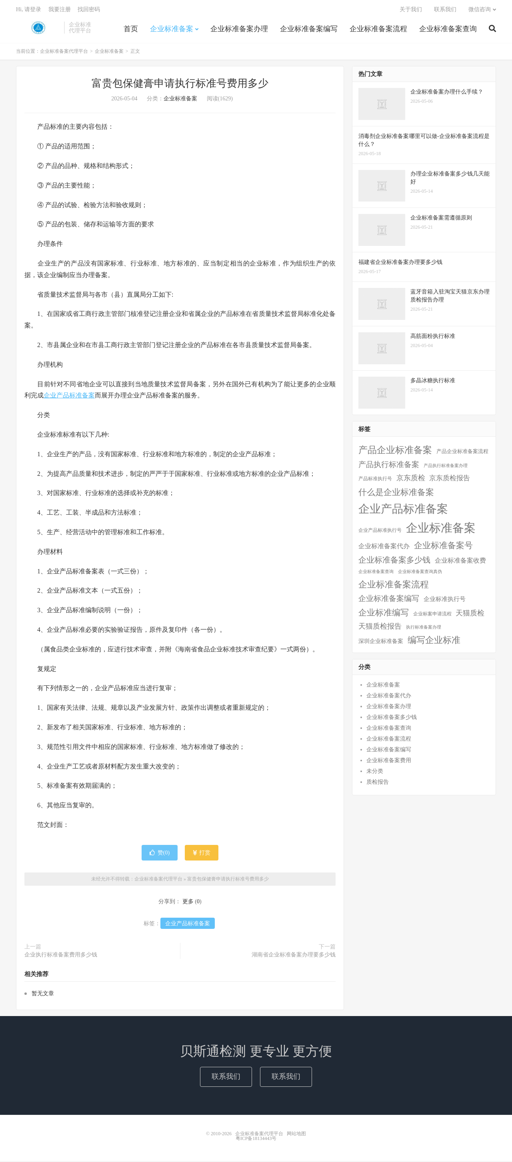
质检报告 (377, 783)
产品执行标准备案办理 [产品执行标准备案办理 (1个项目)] (446, 467)
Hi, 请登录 (28, 10)
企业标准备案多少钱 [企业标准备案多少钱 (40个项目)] (394, 561)
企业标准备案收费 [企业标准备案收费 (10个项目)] (460, 561)
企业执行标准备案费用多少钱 (60, 956)
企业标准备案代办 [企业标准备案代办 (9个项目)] (384, 547)
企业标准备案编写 (309, 30)
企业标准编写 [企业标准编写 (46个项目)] (383, 613)
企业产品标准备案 (69, 396)
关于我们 (411, 10)
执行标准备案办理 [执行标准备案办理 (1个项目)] (423, 629)
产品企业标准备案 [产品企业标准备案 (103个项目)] (395, 451)
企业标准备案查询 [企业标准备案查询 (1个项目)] (376, 573)
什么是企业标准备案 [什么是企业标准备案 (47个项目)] (396, 493)
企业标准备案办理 (239, 30)
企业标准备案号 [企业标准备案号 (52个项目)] (443, 546)
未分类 (374, 772)
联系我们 (445, 10)
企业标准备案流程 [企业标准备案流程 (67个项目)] (393, 586)
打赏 (202, 854)
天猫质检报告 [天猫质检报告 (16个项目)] (380, 628)
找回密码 (89, 10)
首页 (131, 30)
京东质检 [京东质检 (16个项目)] (410, 479)
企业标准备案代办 (388, 697)
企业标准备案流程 (378, 30)
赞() (160, 854)
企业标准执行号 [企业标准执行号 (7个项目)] (445, 600)
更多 (188, 903)
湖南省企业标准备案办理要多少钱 (294, 956)
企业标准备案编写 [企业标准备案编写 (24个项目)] (388, 599)
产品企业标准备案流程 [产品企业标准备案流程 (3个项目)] (462, 452)
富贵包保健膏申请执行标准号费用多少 (180, 85)
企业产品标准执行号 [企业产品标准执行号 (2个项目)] (380, 531)
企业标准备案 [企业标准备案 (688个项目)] (441, 529)
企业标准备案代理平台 (38, 28)
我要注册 (59, 10)
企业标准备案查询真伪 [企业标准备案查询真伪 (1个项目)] (420, 573)
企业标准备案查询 (448, 30)
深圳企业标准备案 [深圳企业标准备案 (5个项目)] (380, 642)
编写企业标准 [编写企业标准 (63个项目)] (434, 642)
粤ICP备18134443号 (256, 1139)
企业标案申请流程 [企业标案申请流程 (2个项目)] (432, 615)
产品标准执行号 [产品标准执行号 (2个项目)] (375, 480)
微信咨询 (479, 10)
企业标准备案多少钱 (391, 718)
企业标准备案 (171, 30)
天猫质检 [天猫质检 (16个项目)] (470, 614)
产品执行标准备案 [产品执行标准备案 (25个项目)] (388, 466)
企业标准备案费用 (388, 762)
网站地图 (296, 1135)
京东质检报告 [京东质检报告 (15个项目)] (449, 479)
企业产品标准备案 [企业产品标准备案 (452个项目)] (403, 510)
